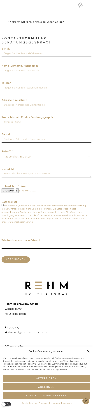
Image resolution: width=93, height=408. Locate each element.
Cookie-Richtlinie (29, 403)
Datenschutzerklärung (49, 403)
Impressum (66, 403)
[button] (88, 351)
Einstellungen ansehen (46, 395)
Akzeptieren (46, 378)
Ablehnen (46, 387)
